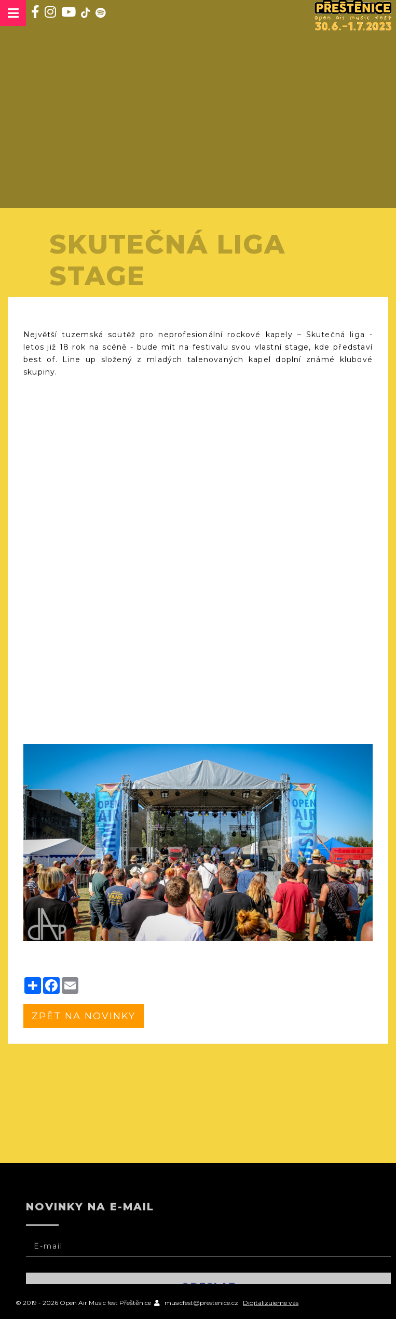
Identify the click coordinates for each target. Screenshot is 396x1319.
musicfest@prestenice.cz (201, 1303)
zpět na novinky (83, 1016)
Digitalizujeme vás (270, 1303)
